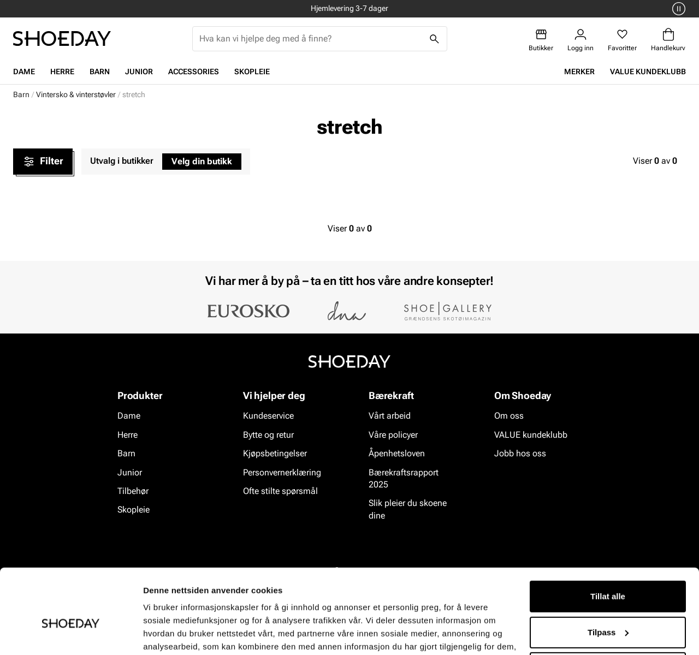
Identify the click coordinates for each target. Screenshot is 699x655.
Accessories (193, 71)
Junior (139, 71)
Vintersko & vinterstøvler (76, 94)
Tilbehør (133, 491)
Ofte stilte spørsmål (280, 491)
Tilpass (608, 575)
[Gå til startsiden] (62, 38)
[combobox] (311, 39)
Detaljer (158, 633)
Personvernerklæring (282, 472)
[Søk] (435, 39)
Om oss (509, 416)
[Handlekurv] (668, 40)
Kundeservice (268, 416)
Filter (42, 161)
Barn (100, 71)
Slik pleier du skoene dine (408, 509)
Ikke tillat (607, 611)
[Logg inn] (580, 40)
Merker (579, 71)
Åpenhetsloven (397, 453)
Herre (62, 71)
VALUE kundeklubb (648, 71)
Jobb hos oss (520, 453)
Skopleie (252, 71)
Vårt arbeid (390, 416)
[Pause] (677, 8)
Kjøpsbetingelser (275, 453)
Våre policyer (393, 435)
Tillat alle (607, 540)
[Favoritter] (622, 40)
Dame (24, 71)
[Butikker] (541, 40)
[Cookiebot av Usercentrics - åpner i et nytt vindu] (71, 634)
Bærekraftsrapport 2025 (404, 478)
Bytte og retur (268, 435)
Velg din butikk (201, 161)
